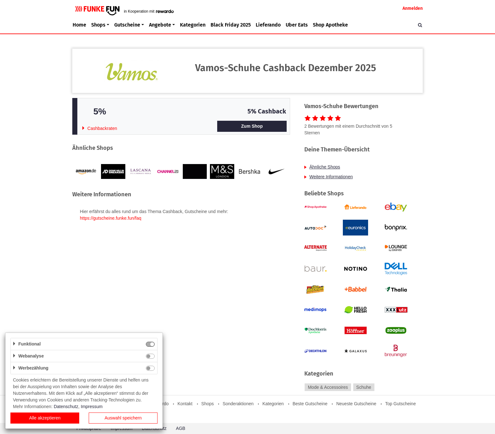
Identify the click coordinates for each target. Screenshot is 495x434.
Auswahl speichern (123, 417)
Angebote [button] (160, 25)
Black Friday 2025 (231, 25)
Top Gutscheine (400, 403)
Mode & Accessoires (328, 387)
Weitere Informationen (331, 176)
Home (79, 25)
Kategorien (193, 25)
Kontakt (184, 403)
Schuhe (363, 387)
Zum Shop (252, 126)
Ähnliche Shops (324, 166)
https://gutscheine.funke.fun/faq (110, 218)
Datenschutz (66, 406)
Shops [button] (98, 25)
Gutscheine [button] (127, 25)
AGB (180, 428)
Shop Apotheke (330, 25)
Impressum (92, 406)
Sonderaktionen (238, 403)
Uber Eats (297, 25)
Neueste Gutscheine (356, 403)
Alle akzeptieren (45, 417)
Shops (207, 403)
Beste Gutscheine (310, 403)
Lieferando (268, 25)
